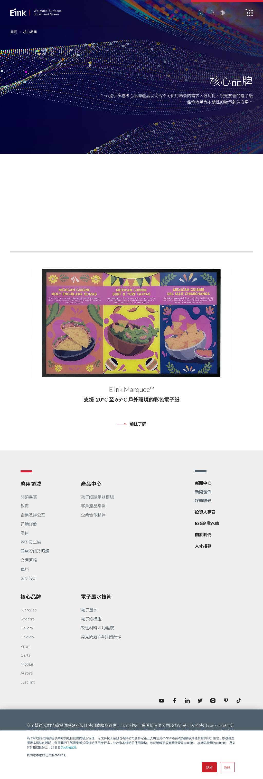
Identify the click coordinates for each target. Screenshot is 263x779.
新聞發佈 (203, 491)
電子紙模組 (91, 618)
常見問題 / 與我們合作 (101, 636)
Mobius (27, 663)
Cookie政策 (68, 747)
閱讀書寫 (29, 496)
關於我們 (203, 534)
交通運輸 (29, 560)
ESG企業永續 (207, 523)
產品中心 (91, 484)
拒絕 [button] (227, 767)
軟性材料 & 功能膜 (97, 627)
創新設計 (29, 578)
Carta (26, 655)
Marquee (29, 609)
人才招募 (203, 545)
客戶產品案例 (93, 505)
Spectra (28, 618)
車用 (25, 569)
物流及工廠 (31, 542)
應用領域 (31, 484)
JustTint (28, 681)
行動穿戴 (29, 524)
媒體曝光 (203, 500)
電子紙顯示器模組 (97, 496)
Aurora (27, 672)
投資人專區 (205, 512)
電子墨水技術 (96, 596)
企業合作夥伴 (93, 514)
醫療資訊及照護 (35, 551)
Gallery (27, 627)
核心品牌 (31, 596)
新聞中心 (203, 483)
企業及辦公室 (33, 514)
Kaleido (27, 636)
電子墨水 (89, 609)
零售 (25, 533)
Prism (26, 646)
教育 (25, 505)
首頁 (13, 32)
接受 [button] (209, 767)
